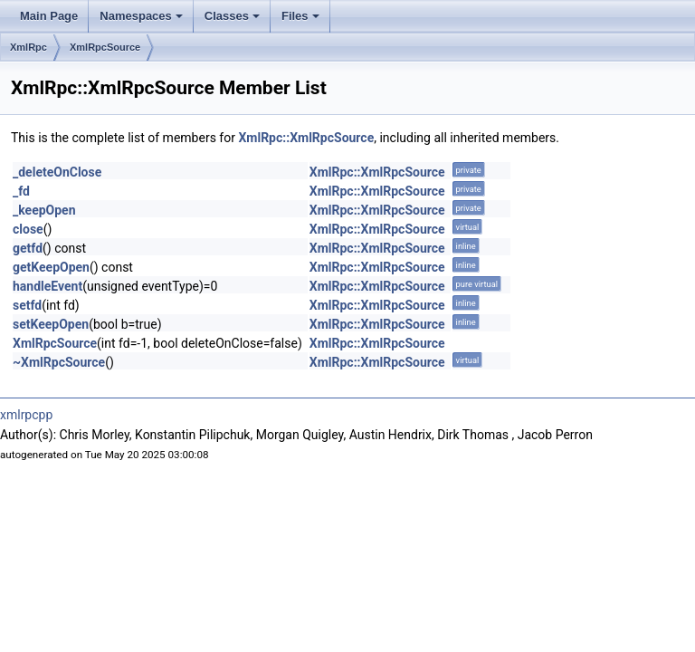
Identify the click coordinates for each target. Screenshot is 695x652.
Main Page (49, 16)
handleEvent (47, 286)
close (28, 229)
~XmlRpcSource (59, 362)
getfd (28, 248)
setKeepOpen (51, 324)
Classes (232, 16)
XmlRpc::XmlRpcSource (306, 137)
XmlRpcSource (105, 47)
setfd (27, 305)
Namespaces (141, 16)
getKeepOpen (51, 267)
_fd (21, 191)
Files (300, 16)
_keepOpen (44, 210)
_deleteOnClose (57, 172)
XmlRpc (28, 47)
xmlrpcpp (26, 415)
